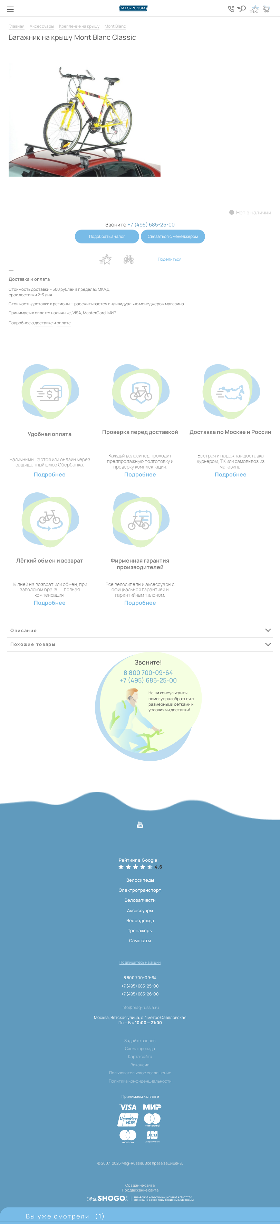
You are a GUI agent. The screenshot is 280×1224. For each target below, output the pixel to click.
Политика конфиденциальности (140, 1081)
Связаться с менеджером (173, 236)
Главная (17, 26)
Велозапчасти (140, 900)
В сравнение (129, 259)
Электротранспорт (140, 890)
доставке (44, 323)
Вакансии (140, 1065)
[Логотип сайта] (140, 8)
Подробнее (50, 474)
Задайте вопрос (140, 1040)
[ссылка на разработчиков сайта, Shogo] (140, 1197)
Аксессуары (42, 26)
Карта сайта (140, 1056)
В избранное (106, 259)
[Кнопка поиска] (242, 9)
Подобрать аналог (107, 236)
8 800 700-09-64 (148, 673)
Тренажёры (140, 930)
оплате (64, 323)
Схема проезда (140, 1048)
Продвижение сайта (140, 1189)
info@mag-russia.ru (140, 1007)
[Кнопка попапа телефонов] (231, 9)
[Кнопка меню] (10, 9)
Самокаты (140, 940)
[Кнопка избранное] (254, 9)
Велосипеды (140, 880)
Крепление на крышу (79, 26)
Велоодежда (140, 920)
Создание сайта (140, 1185)
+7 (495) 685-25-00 (148, 680)
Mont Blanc (115, 26)
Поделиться (170, 259)
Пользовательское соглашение (140, 1072)
